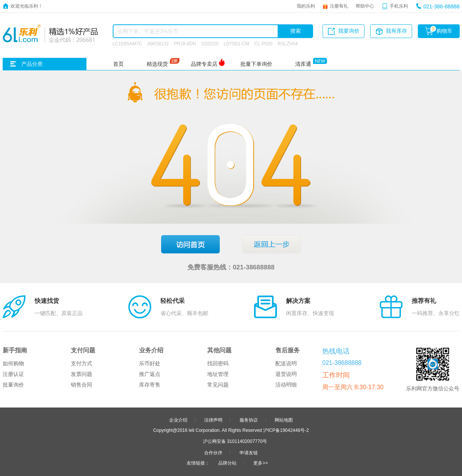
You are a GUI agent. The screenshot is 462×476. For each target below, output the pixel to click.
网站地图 (284, 419)
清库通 (303, 64)
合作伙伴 (213, 452)
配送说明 (286, 363)
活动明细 (286, 384)
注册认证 (13, 374)
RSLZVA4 (287, 43)
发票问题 (81, 374)
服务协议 (249, 419)
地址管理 (218, 374)
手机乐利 (399, 5)
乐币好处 (149, 363)
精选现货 (157, 64)
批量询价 (13, 384)
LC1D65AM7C (127, 43)
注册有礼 (339, 5)
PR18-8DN (185, 43)
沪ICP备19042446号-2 (286, 430)
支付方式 (81, 363)
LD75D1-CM (236, 43)
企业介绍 (178, 419)
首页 (118, 64)
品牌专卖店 (204, 64)
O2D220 (210, 43)
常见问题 (218, 384)
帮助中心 (365, 5)
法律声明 (213, 419)
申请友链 (249, 452)
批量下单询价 (256, 64)
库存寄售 (149, 384)
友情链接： (198, 462)
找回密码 (218, 363)
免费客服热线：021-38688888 (231, 267)
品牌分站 (227, 462)
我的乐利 (306, 5)
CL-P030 (263, 43)
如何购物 (13, 363)
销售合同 (81, 384)
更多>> (260, 462)
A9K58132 (158, 43)
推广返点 (149, 374)
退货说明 (286, 374)
